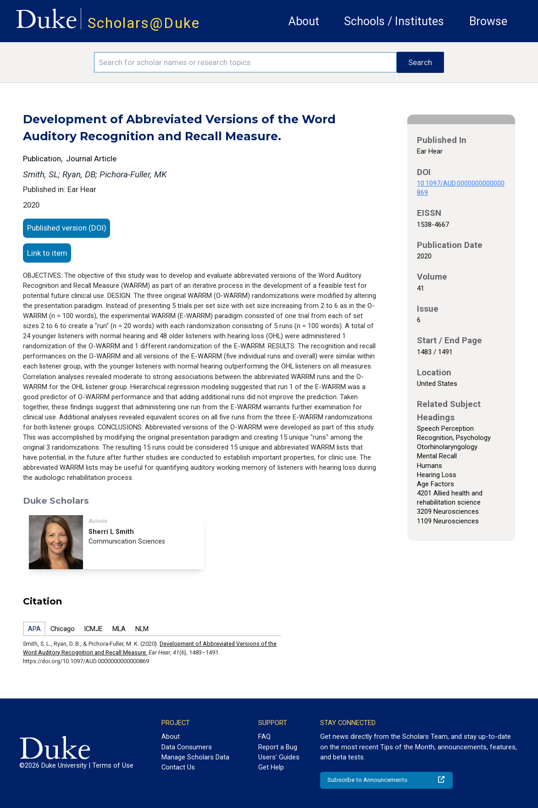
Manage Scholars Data (195, 757)
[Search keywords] (245, 62)
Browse (488, 21)
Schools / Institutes (394, 21)
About (303, 21)
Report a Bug (277, 747)
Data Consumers (186, 747)
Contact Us (178, 767)
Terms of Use (112, 765)
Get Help (271, 767)
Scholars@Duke (144, 23)
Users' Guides (279, 757)
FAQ (264, 736)
